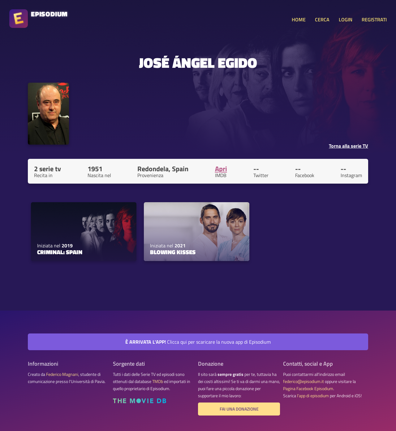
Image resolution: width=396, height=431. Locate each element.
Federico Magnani (62, 374)
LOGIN (345, 19)
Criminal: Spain (59, 252)
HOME (299, 19)
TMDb (157, 381)
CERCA (322, 19)
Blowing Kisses (173, 252)
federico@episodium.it (303, 381)
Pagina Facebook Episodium (308, 388)
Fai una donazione (239, 409)
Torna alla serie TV (348, 146)
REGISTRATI (374, 19)
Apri (221, 168)
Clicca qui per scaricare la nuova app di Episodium (198, 342)
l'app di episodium (313, 395)
